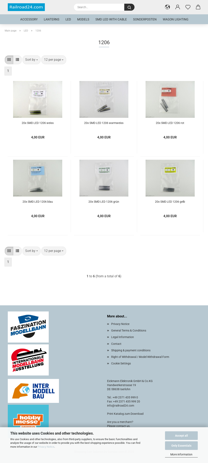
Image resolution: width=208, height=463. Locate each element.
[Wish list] (188, 7)
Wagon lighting (175, 19)
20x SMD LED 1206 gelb (170, 201)
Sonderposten (145, 19)
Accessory (29, 19)
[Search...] (129, 7)
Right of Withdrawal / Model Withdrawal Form (140, 356)
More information (181, 454)
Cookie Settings (121, 363)
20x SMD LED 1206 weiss (38, 123)
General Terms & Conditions (128, 330)
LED (68, 19)
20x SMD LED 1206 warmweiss (103, 123)
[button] (167, 7)
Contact (116, 343)
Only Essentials (181, 445)
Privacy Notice (46, 446)
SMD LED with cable (111, 19)
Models (83, 19)
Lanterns (51, 19)
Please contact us (118, 426)
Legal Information (122, 337)
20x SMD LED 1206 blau (38, 201)
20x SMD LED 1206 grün (103, 201)
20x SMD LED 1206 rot (170, 123)
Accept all (181, 435)
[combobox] (32, 59)
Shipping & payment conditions (130, 350)
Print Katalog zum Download (125, 413)
